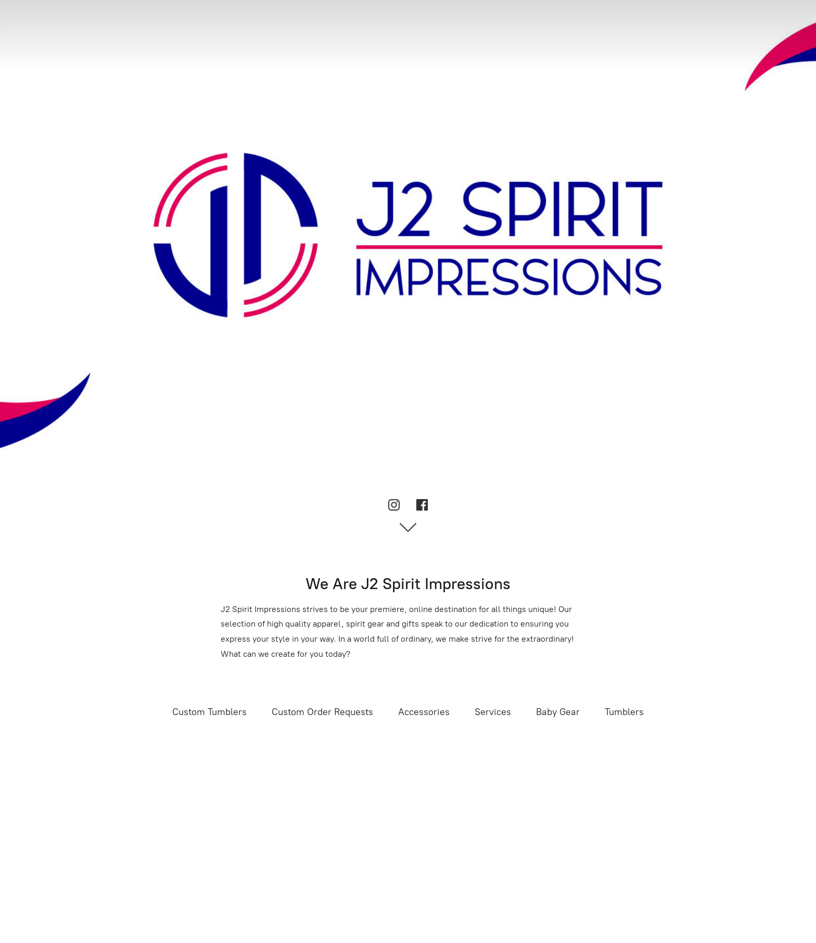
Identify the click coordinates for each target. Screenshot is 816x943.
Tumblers (624, 712)
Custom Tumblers (209, 712)
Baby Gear (558, 712)
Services (493, 712)
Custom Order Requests (322, 712)
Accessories (424, 712)
